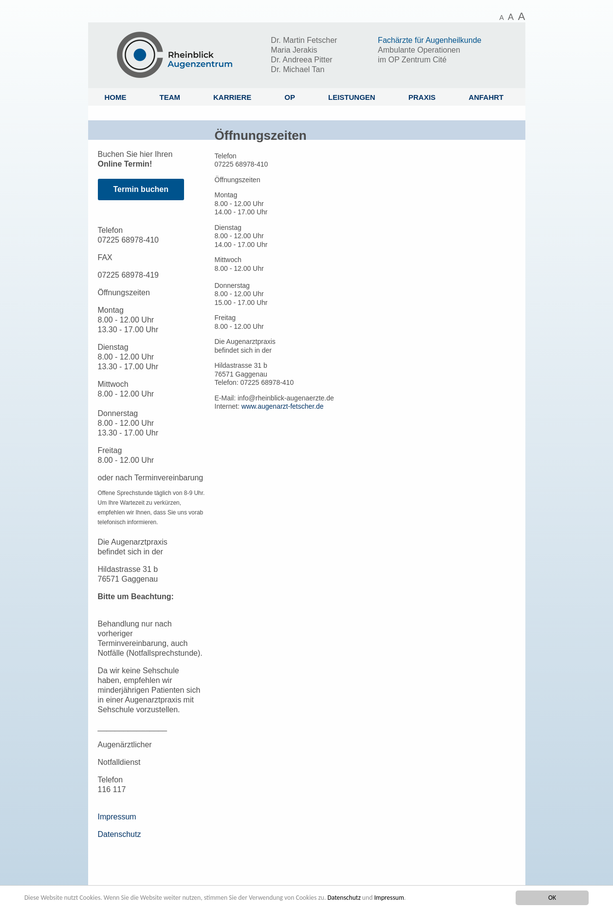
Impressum (389, 897)
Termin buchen (141, 189)
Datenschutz (343, 897)
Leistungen (351, 97)
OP (289, 97)
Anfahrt (486, 97)
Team (170, 97)
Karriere (232, 97)
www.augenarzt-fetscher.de (282, 406)
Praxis (422, 97)
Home (116, 97)
